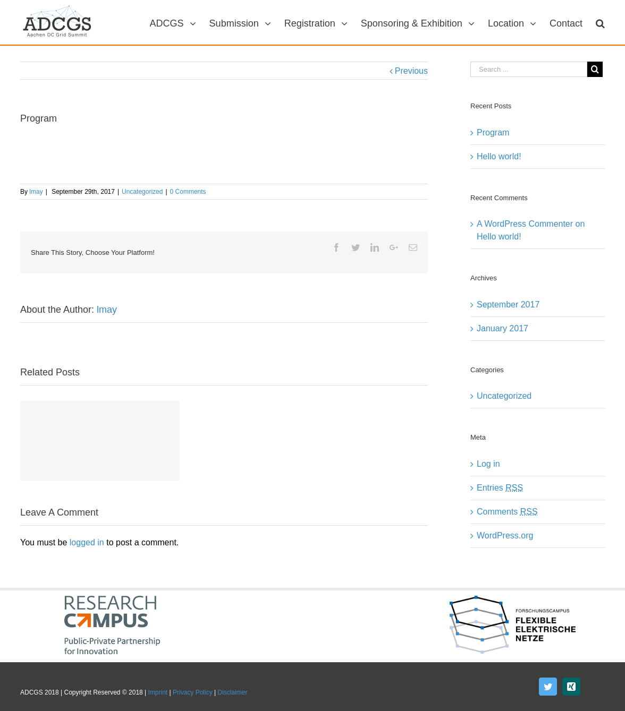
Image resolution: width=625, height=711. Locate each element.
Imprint (158, 692)
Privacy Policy (193, 692)
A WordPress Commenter (525, 223)
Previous (411, 70)
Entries (500, 487)
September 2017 (508, 304)
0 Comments (188, 191)
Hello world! (499, 156)
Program (493, 132)
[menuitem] (179, 22)
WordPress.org (505, 535)
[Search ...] (528, 69)
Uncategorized (142, 191)
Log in (488, 463)
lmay (36, 191)
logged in (87, 542)
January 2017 (502, 328)
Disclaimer (233, 692)
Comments (507, 511)
